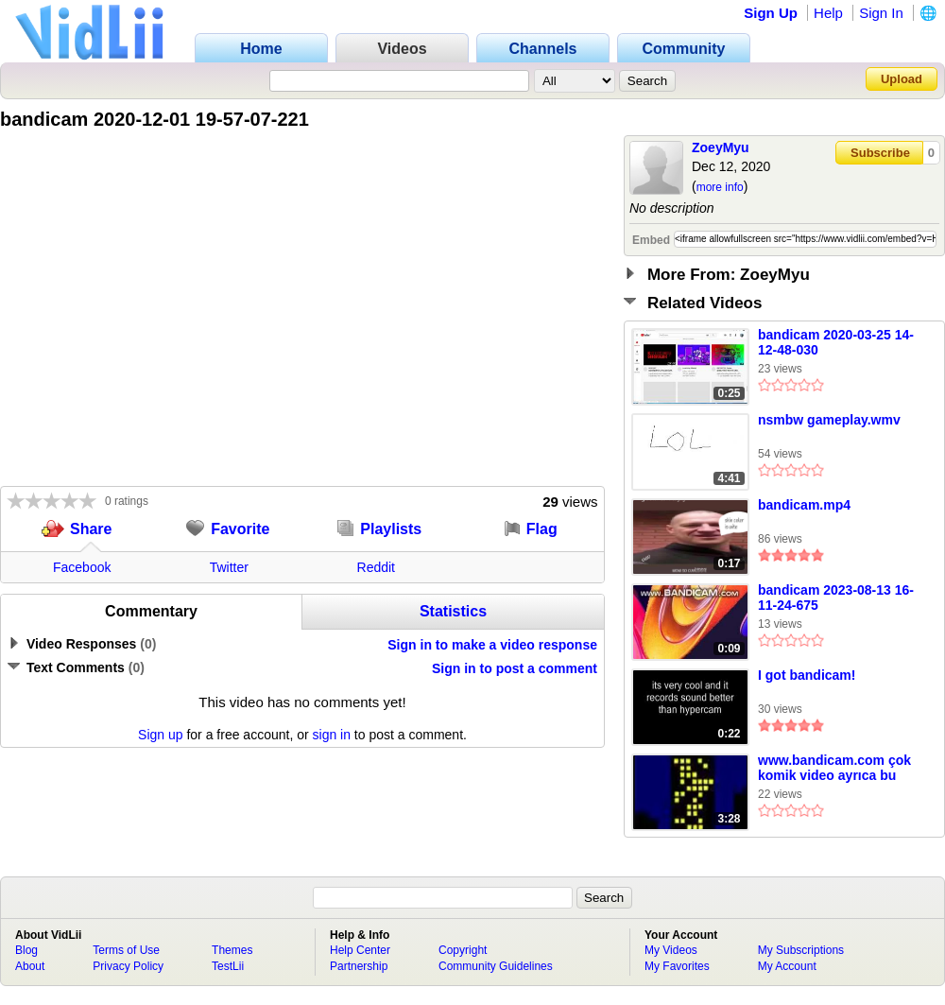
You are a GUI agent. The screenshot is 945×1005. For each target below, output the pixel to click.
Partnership (358, 966)
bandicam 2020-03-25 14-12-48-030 (836, 342)
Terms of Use (126, 950)
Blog (26, 950)
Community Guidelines (495, 966)
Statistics (453, 611)
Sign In (881, 13)
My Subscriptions (801, 950)
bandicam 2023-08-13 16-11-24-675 (836, 597)
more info (720, 187)
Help (828, 13)
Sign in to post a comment (514, 668)
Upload (901, 79)
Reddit (376, 567)
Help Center (360, 950)
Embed (651, 240)
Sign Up (771, 13)
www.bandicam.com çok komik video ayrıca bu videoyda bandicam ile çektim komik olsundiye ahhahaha (834, 769)
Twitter (229, 567)
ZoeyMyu (720, 147)
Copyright (462, 950)
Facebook (82, 567)
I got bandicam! (806, 675)
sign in (332, 734)
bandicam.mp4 (804, 504)
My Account (787, 966)
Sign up (160, 734)
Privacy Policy (128, 966)
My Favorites (677, 966)
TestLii (228, 966)
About (29, 966)
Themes (232, 950)
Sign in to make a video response (492, 644)
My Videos (670, 950)
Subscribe (880, 153)
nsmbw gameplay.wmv (829, 419)
